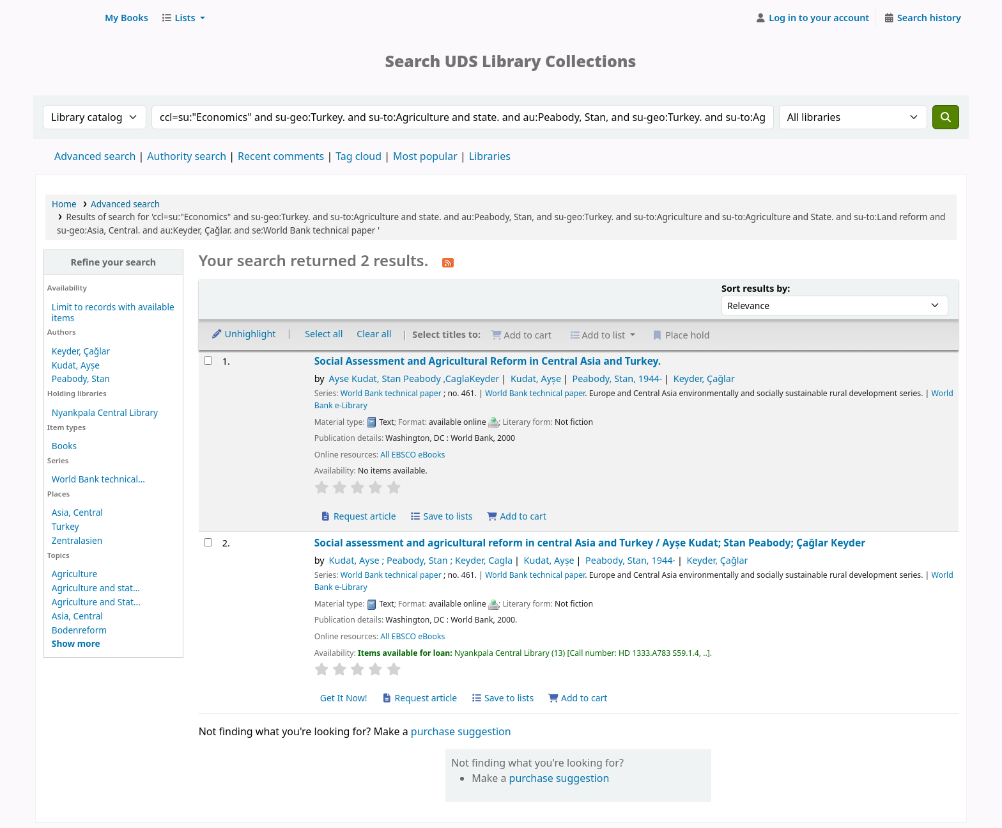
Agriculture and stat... (96, 588)
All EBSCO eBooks (412, 454)
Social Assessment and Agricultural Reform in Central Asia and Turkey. (487, 361)
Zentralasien (77, 540)
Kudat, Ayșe (76, 365)
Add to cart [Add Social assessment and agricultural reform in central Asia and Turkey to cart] (578, 698)
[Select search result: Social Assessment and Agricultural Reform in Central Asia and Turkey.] (208, 360)
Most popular (425, 156)
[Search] (945, 117)
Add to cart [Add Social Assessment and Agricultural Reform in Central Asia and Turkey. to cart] (516, 516)
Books (64, 446)
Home (64, 204)
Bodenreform (79, 630)
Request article (358, 516)
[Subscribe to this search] (448, 262)
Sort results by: (755, 288)
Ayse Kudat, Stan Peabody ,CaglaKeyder (414, 378)
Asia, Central (77, 512)
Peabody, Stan (81, 378)
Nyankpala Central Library (105, 412)
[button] (126, 18)
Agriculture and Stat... (96, 602)
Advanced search (94, 156)
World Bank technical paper (391, 393)
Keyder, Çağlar (81, 351)
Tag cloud (358, 156)
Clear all (374, 334)
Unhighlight (243, 334)
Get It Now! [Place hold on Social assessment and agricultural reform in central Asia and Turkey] (343, 698)
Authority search (186, 156)
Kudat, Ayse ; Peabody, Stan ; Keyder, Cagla (421, 560)
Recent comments (281, 156)
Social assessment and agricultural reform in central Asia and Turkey (589, 543)
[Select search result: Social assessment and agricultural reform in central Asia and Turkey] (208, 542)
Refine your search (113, 262)
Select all (324, 334)
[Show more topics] (76, 643)
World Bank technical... (98, 479)
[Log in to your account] (812, 18)
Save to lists (441, 516)
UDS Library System (68, 18)
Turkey (65, 526)
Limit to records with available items (113, 312)
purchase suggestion (461, 731)
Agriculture (74, 574)
